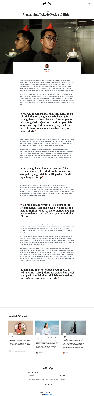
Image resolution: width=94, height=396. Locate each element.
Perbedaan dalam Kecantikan (16, 337)
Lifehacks (47, 11)
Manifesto (35, 388)
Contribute (46, 388)
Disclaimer (58, 388)
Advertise (52, 388)
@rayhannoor (47, 71)
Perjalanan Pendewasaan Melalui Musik (72, 337)
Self (47, 8)
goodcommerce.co (48, 394)
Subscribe (89, 3)
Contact (41, 388)
